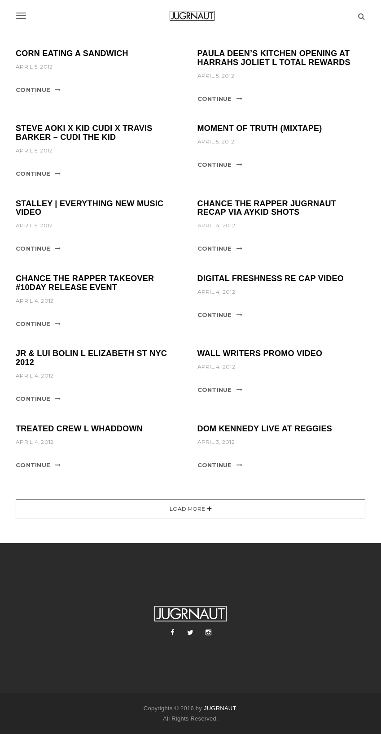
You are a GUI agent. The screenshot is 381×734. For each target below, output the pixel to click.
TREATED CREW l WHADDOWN (79, 428)
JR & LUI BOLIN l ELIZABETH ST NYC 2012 (91, 358)
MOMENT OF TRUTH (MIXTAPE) (259, 128)
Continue (33, 89)
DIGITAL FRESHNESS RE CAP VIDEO (270, 278)
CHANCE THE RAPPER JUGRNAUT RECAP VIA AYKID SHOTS (267, 208)
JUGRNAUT (220, 708)
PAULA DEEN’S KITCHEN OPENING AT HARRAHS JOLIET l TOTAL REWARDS (273, 58)
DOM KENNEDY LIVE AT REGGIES (264, 428)
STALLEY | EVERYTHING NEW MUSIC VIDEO (89, 208)
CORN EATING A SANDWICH (72, 53)
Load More (187, 508)
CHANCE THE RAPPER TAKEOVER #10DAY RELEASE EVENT (85, 283)
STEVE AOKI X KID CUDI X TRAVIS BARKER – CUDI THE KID (84, 133)
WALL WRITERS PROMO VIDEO (260, 353)
